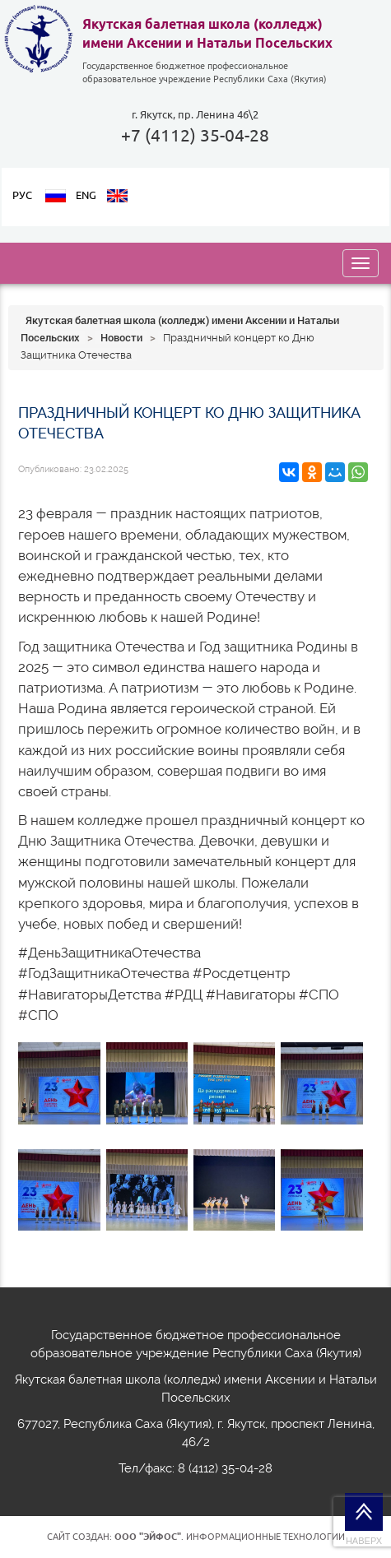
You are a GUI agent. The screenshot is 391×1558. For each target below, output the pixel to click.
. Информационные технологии (229, 1537)
